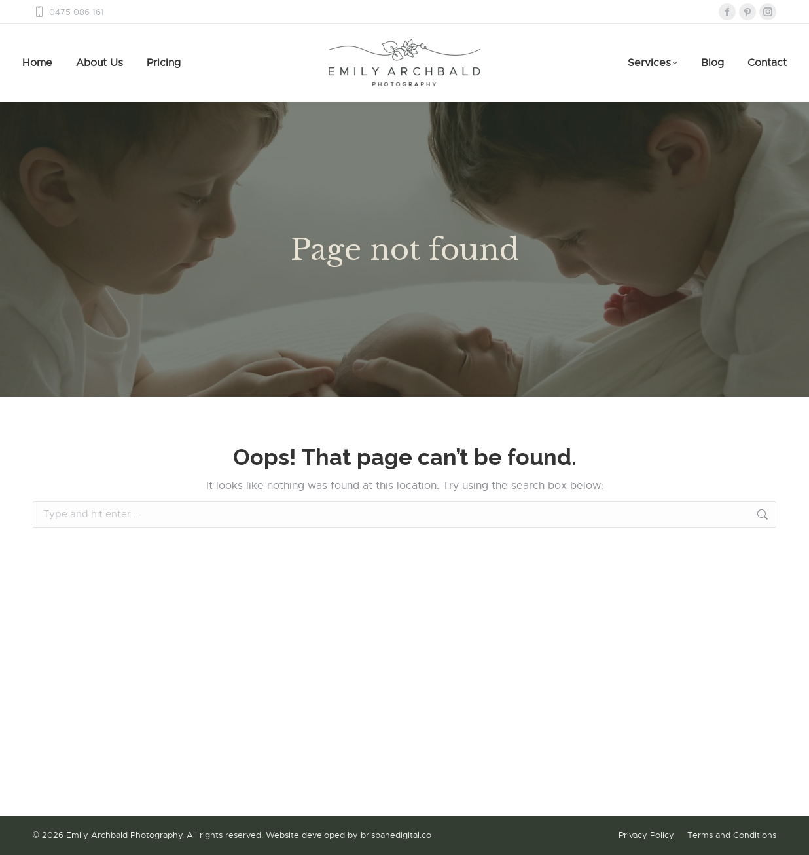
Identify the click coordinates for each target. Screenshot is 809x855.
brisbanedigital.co (396, 835)
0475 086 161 (68, 12)
